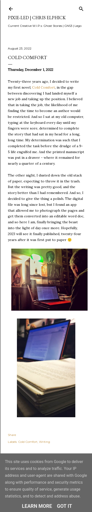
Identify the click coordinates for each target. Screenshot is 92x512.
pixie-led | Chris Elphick (37, 17)
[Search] (81, 8)
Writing (44, 442)
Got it (64, 506)
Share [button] (12, 435)
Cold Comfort (43, 87)
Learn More (37, 506)
